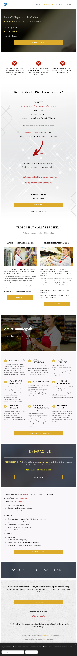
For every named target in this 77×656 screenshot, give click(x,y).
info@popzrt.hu (45, 635)
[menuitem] (33, 4)
